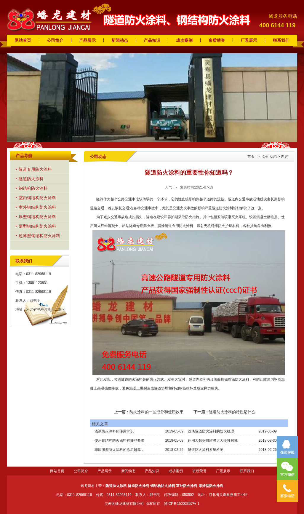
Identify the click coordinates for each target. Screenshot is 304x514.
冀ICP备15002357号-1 (181, 504)
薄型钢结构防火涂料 (37, 226)
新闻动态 (119, 40)
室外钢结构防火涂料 (37, 207)
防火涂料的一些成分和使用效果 (156, 412)
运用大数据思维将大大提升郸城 (213, 440)
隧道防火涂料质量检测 (205, 450)
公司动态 (270, 156)
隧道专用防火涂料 (35, 169)
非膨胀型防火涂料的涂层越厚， (119, 450)
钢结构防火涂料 (33, 188)
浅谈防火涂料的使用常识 (114, 431)
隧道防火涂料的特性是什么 (232, 412)
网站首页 (23, 40)
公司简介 (55, 40)
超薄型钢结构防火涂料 (39, 235)
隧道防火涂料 (31, 178)
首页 (251, 156)
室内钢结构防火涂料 (37, 197)
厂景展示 (249, 40)
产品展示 (87, 40)
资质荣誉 (216, 40)
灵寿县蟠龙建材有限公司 (124, 504)
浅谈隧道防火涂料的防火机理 (211, 431)
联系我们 (281, 40)
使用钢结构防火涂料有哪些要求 (119, 440)
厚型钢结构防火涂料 (37, 216)
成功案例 (184, 40)
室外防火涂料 (186, 486)
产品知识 (152, 40)
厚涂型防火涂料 (211, 486)
